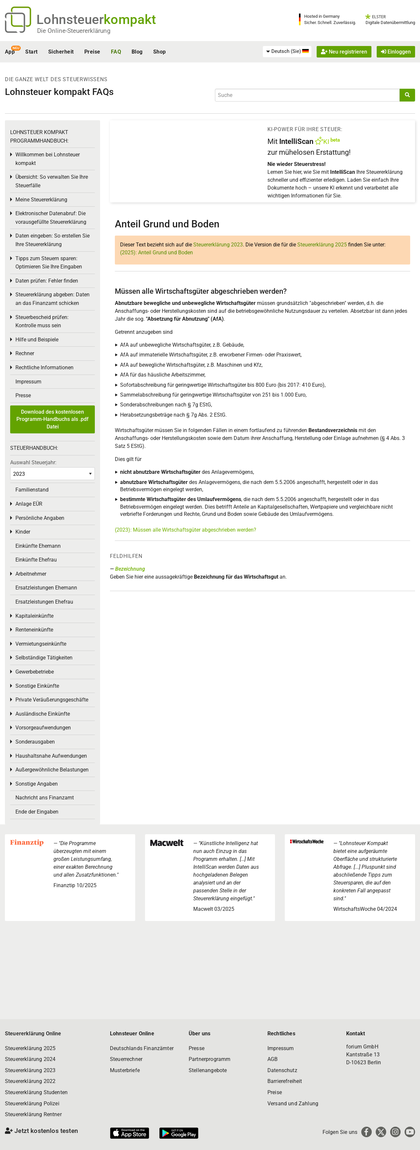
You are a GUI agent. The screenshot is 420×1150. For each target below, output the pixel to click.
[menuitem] (287, 51)
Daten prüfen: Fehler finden (46, 281)
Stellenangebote (208, 1070)
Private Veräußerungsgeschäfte (51, 700)
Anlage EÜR (28, 504)
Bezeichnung (130, 569)
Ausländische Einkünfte (42, 714)
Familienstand (32, 490)
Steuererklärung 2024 (30, 1059)
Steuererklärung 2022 (30, 1081)
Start (31, 52)
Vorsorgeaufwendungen (43, 727)
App (10, 52)
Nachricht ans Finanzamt (44, 797)
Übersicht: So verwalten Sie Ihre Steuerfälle (51, 181)
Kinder (22, 532)
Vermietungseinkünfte (40, 644)
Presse (23, 395)
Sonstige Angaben (36, 784)
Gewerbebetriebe (34, 672)
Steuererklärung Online (33, 1033)
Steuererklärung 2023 (218, 245)
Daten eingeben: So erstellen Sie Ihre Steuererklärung (52, 240)
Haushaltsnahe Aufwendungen (51, 756)
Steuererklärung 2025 (322, 245)
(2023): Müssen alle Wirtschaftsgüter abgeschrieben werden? (185, 530)
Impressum (28, 382)
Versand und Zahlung (292, 1103)
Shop (159, 52)
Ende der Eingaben (36, 812)
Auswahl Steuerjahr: (33, 462)
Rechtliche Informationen (44, 367)
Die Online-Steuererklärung (74, 30)
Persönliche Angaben (39, 518)
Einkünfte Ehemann (38, 546)
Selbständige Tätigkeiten (44, 658)
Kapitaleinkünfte (34, 616)
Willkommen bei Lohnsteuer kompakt (47, 158)
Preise (92, 52)
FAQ (116, 52)
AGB (272, 1059)
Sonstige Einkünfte (37, 686)
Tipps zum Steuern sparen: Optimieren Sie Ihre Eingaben (48, 262)
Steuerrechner (126, 1059)
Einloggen (396, 52)
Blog (137, 52)
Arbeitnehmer (30, 574)
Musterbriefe (125, 1070)
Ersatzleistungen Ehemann (46, 588)
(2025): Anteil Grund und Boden (156, 252)
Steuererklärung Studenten (36, 1092)
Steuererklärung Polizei (32, 1103)
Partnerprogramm (209, 1059)
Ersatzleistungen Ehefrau (44, 602)
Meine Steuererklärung (41, 199)
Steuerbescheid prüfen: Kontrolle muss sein (42, 321)
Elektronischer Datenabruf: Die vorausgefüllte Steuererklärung (50, 217)
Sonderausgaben (35, 742)
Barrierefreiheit (284, 1081)
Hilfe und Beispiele (36, 339)
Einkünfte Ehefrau (36, 560)
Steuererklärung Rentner (33, 1114)
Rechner (24, 353)
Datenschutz (282, 1070)
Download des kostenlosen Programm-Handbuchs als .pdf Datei (52, 419)
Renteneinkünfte (34, 630)
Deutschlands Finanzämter (142, 1048)
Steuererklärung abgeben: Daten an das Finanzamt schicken (52, 298)
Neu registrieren (344, 52)
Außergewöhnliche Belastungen (52, 770)
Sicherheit (61, 52)
